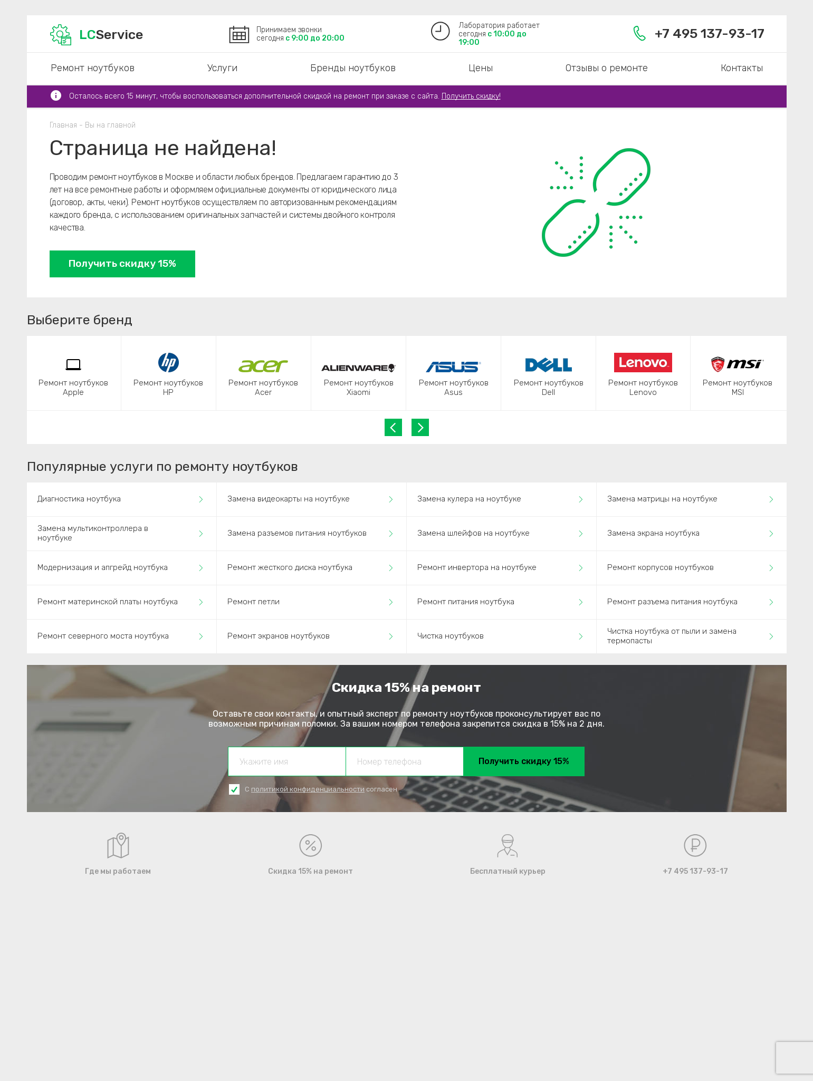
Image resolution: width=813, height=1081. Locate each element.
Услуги (222, 68)
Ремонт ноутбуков (93, 68)
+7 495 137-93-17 (698, 33)
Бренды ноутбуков (353, 68)
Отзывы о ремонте (607, 68)
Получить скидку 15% (122, 263)
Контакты (742, 68)
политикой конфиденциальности (308, 789)
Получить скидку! (471, 96)
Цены (480, 68)
